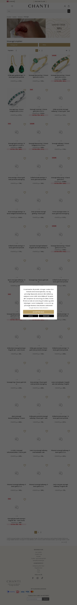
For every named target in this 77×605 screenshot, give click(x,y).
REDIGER (46, 316)
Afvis (30, 316)
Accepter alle (38, 312)
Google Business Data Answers (38, 308)
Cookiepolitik (47, 303)
